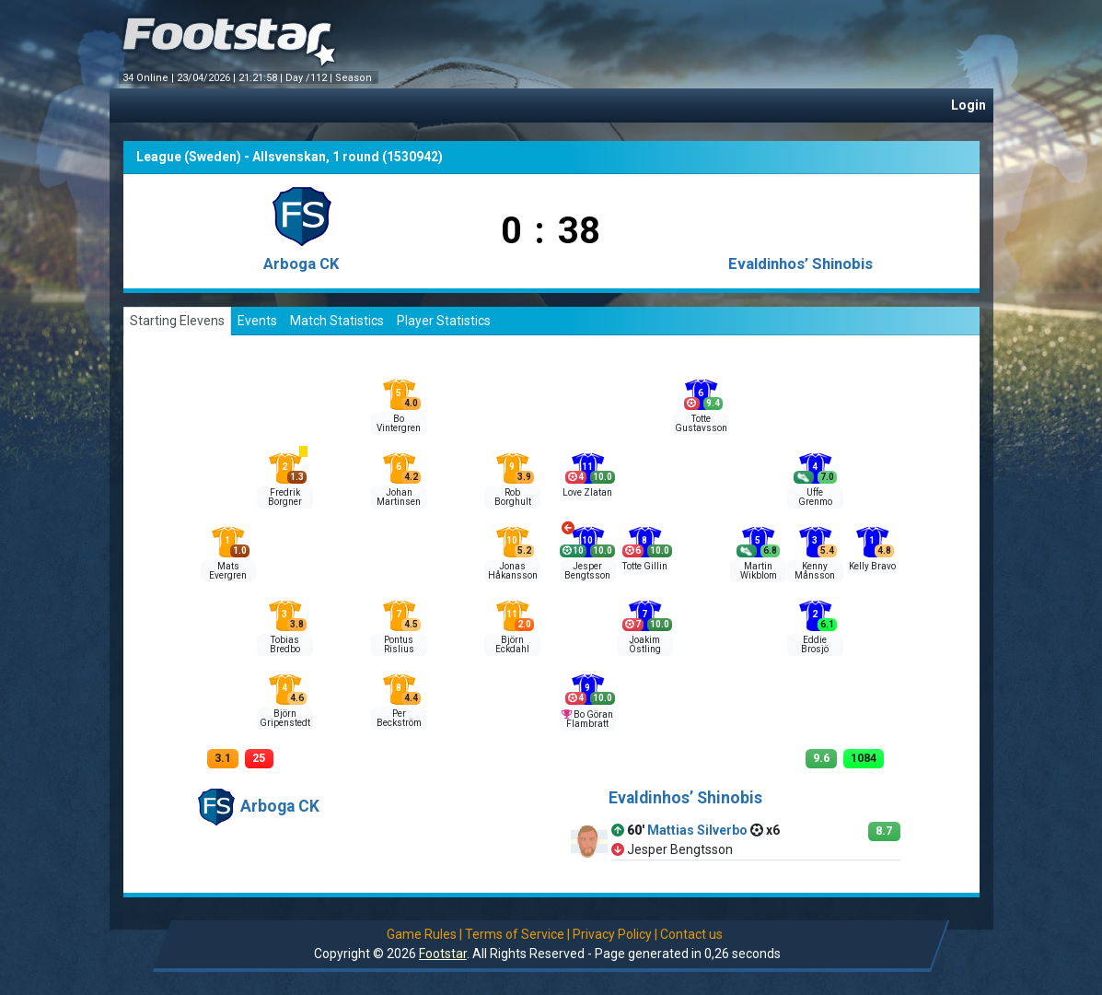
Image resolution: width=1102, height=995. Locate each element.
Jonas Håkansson (513, 570)
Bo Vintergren (399, 423)
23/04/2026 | (207, 78)
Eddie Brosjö (815, 644)
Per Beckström (399, 718)
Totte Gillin (644, 566)
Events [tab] (257, 320)
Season (355, 78)
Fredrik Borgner (285, 497)
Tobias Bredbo (285, 644)
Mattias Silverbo (697, 830)
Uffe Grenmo (815, 497)
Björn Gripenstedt (285, 718)
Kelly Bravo (872, 566)
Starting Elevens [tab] (177, 320)
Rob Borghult (512, 497)
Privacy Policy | (615, 934)
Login (968, 105)
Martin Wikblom (758, 570)
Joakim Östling (645, 644)
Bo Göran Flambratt (589, 719)
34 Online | (149, 78)
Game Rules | (424, 934)
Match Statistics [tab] (337, 320)
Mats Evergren (228, 570)
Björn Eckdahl (512, 644)
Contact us (691, 934)
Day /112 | (310, 78)
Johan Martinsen (399, 497)
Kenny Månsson (815, 570)
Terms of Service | (517, 934)
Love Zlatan (587, 492)
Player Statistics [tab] (444, 320)
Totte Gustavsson (701, 423)
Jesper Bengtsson (587, 570)
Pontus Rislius (399, 644)
